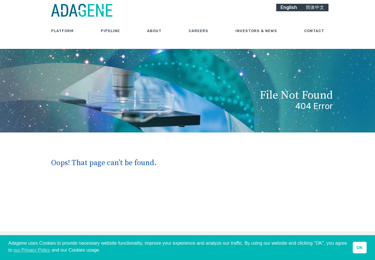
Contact (314, 37)
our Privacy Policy (32, 250)
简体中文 (315, 13)
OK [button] (360, 247)
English (289, 13)
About (154, 37)
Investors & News (256, 37)
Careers (198, 37)
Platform (62, 37)
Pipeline (110, 37)
